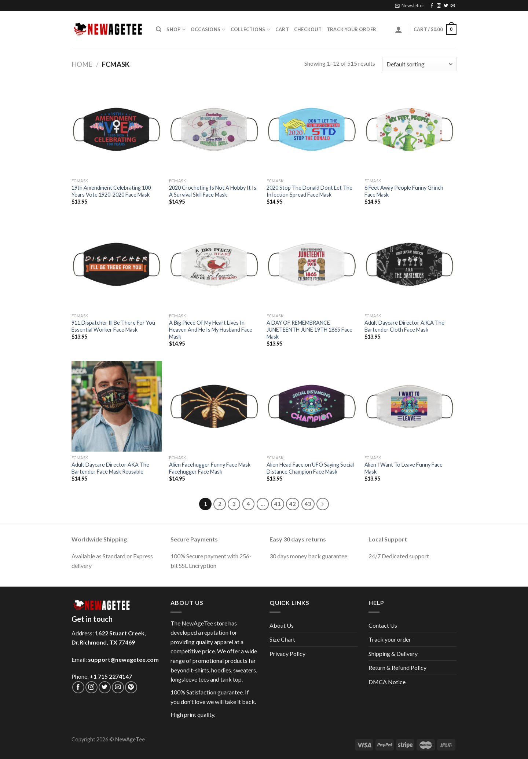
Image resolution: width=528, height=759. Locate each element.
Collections (250, 29)
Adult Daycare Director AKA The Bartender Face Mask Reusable (110, 468)
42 (292, 503)
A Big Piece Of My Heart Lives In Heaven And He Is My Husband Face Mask (210, 329)
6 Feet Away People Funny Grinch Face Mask (403, 191)
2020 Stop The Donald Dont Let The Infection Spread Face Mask (309, 191)
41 (277, 503)
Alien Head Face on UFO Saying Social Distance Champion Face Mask (310, 468)
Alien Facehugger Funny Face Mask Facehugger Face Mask (209, 468)
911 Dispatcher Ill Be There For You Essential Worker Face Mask (113, 326)
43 (308, 503)
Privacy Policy (287, 653)
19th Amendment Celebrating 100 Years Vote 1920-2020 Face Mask (111, 191)
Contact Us (382, 625)
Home (82, 64)
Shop (175, 29)
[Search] (158, 29)
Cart (282, 29)
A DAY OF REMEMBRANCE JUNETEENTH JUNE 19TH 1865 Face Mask (309, 329)
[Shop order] (419, 64)
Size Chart (282, 639)
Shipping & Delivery (393, 653)
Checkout (308, 29)
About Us (282, 625)
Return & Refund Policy (397, 667)
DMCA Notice (387, 681)
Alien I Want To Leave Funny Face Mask (403, 468)
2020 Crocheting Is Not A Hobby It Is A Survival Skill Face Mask (212, 191)
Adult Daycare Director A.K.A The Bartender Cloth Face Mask (404, 326)
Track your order (351, 29)
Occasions (208, 29)
